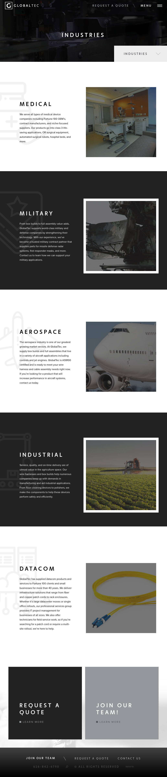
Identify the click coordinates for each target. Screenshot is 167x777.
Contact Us (129, 758)
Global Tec (22, 5)
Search (67, 767)
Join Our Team (41, 758)
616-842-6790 (46, 766)
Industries (136, 54)
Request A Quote (110, 5)
